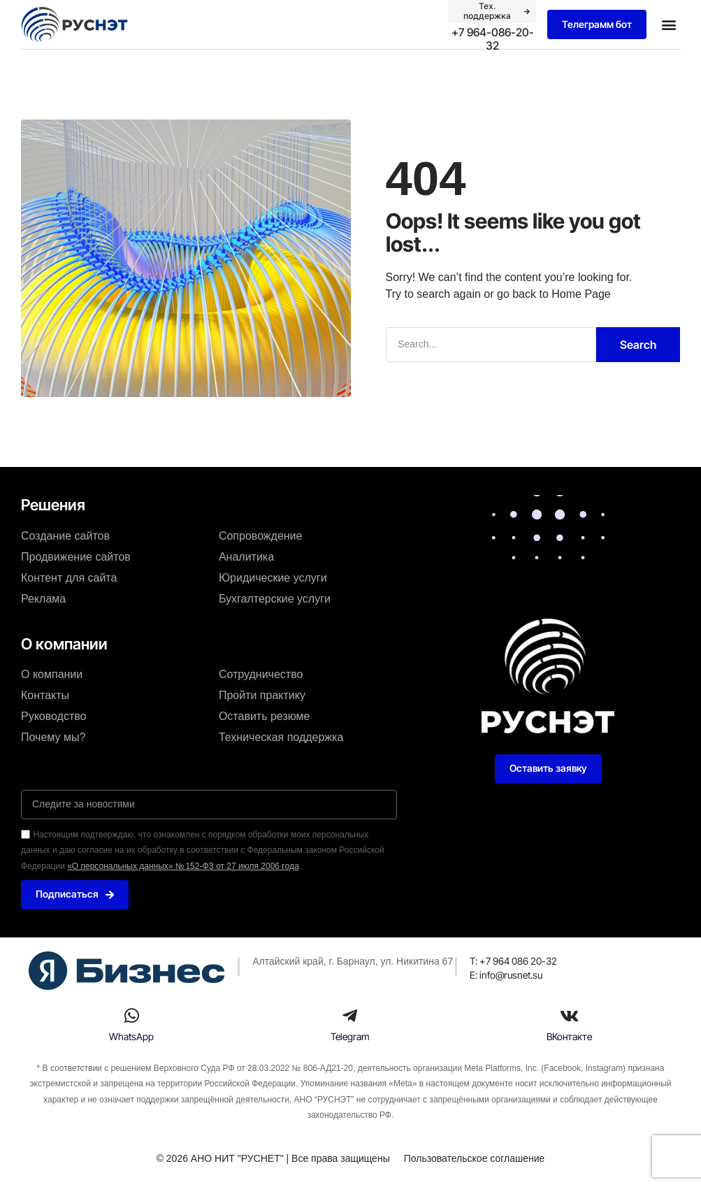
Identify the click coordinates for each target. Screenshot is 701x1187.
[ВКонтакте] (569, 1015)
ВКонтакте (569, 1036)
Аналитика (246, 556)
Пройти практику (262, 694)
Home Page (581, 293)
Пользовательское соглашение (474, 1158)
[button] (668, 24)
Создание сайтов (65, 535)
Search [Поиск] (638, 344)
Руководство (54, 715)
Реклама (43, 598)
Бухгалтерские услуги (275, 598)
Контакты (45, 694)
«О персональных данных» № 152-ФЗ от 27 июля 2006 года (182, 865)
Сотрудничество (261, 673)
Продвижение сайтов (76, 556)
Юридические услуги (273, 577)
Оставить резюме (264, 715)
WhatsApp (131, 1036)
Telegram (350, 1036)
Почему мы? (53, 736)
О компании (51, 673)
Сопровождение (261, 535)
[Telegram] (350, 1015)
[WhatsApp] (131, 1015)
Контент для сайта (69, 577)
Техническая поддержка (281, 736)
